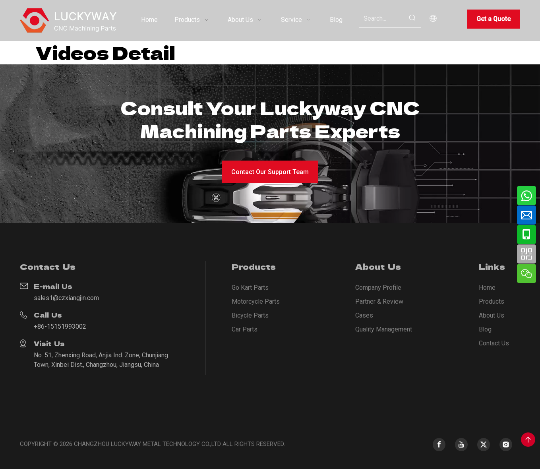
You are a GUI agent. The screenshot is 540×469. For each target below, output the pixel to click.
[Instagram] (505, 444)
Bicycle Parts (250, 315)
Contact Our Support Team (270, 172)
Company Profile (378, 287)
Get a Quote (493, 19)
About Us (491, 315)
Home (487, 287)
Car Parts (244, 329)
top (528, 439)
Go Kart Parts (250, 287)
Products (491, 301)
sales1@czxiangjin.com (66, 298)
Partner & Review (379, 301)
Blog (485, 329)
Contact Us (494, 343)
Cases (364, 315)
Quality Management (383, 329)
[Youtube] (461, 444)
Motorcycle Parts (256, 301)
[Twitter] (483, 444)
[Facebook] (439, 444)
